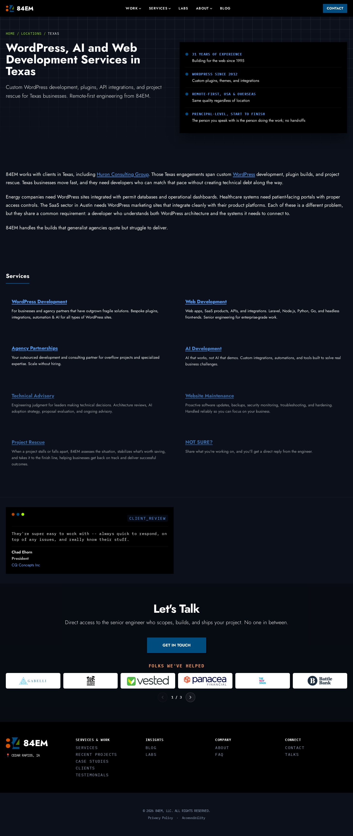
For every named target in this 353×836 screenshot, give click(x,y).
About (204, 8)
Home (10, 33)
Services (160, 8)
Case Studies (92, 761)
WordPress (244, 174)
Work (133, 8)
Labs (183, 8)
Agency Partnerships (35, 351)
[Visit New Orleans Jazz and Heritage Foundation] (90, 681)
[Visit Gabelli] (33, 681)
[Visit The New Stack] (262, 681)
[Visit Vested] (147, 681)
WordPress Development (39, 302)
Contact (335, 8)
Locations (31, 33)
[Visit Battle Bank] (320, 681)
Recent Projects (96, 754)
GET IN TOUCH (177, 645)
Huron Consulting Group (122, 174)
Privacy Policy (160, 818)
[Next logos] (190, 697)
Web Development (206, 303)
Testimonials (92, 774)
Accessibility (193, 818)
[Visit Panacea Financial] (205, 681)
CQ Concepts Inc (26, 566)
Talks (292, 754)
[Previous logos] (162, 697)
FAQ (219, 754)
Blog (225, 8)
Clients (85, 768)
